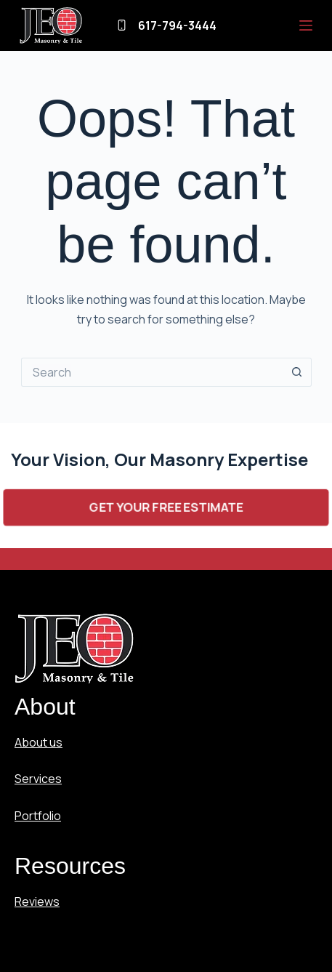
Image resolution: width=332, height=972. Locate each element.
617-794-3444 (177, 25)
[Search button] (297, 372)
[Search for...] (152, 372)
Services (38, 779)
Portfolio (38, 816)
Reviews (37, 901)
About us (38, 742)
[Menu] (305, 25)
